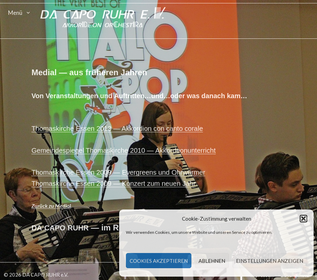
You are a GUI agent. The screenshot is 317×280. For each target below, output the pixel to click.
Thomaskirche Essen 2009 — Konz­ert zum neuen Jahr (114, 184)
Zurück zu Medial (52, 206)
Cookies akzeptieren (159, 261)
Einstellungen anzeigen (269, 261)
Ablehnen (212, 261)
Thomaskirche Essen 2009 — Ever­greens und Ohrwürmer (119, 173)
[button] (303, 218)
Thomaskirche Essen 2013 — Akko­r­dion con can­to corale (118, 129)
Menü (15, 12)
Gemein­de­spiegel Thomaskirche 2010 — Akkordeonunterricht (124, 151)
